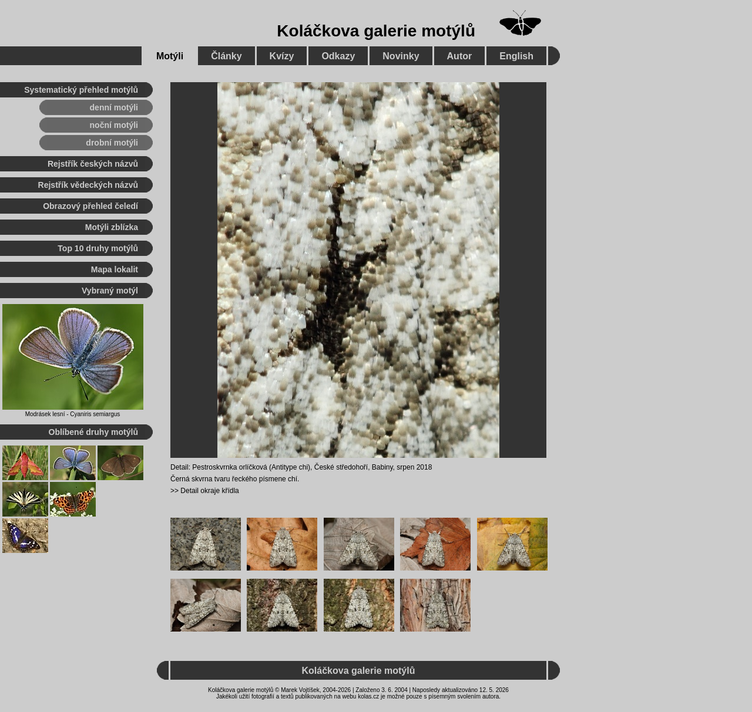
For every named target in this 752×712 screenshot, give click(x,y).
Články (226, 56)
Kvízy (282, 56)
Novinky (400, 56)
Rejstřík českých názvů (93, 163)
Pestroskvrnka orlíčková (229, 467)
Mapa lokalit (114, 269)
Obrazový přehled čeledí (90, 206)
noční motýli (114, 125)
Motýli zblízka (111, 227)
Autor (459, 56)
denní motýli (114, 107)
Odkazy (338, 56)
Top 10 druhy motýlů (98, 248)
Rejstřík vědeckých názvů (88, 185)
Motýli (169, 56)
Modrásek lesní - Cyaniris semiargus (72, 414)
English (516, 56)
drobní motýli (112, 142)
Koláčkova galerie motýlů (376, 31)
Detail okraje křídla (209, 491)
